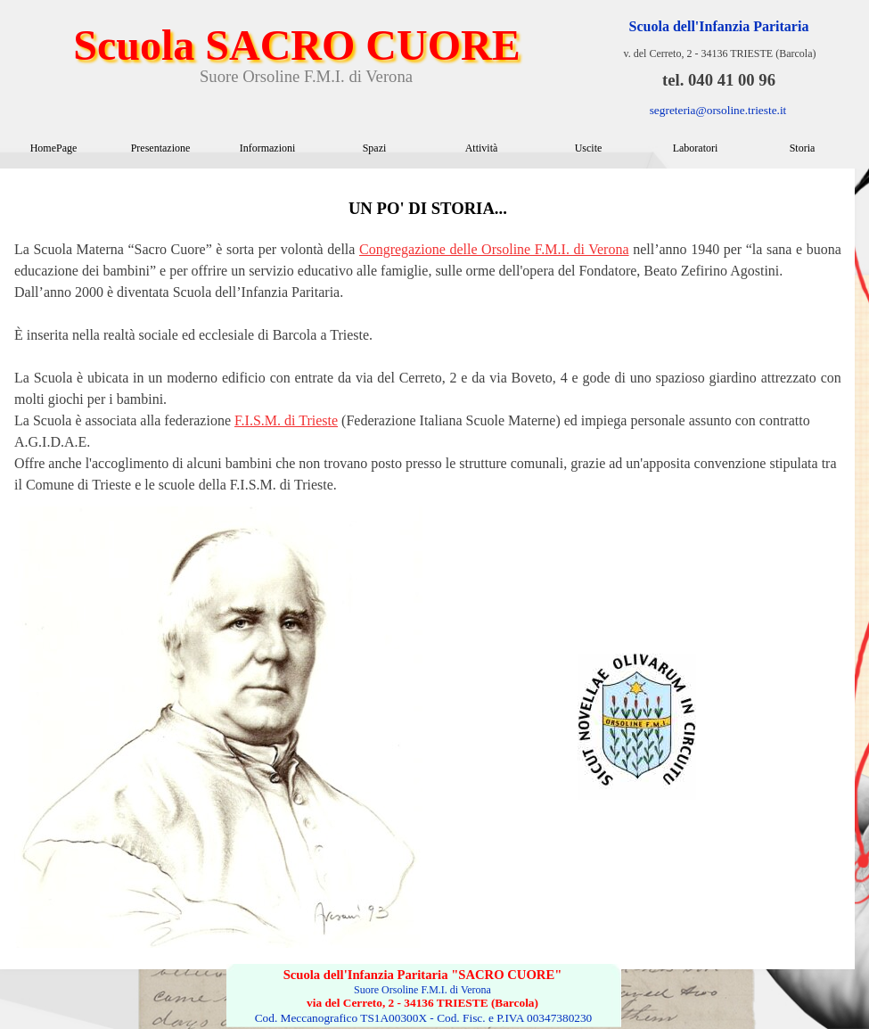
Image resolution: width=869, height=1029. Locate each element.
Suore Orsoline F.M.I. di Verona (306, 76)
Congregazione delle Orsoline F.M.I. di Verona (494, 249)
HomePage (54, 148)
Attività (481, 148)
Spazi (375, 148)
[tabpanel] (427, 337)
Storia (803, 148)
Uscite (589, 148)
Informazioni (268, 148)
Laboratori (695, 148)
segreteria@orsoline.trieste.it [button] (718, 110)
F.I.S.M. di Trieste (286, 420)
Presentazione (161, 148)
